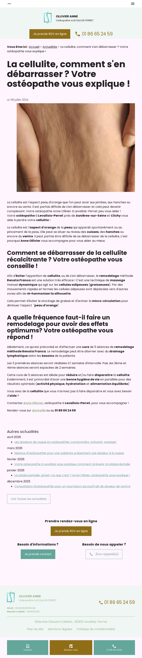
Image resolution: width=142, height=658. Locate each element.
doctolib (38, 410)
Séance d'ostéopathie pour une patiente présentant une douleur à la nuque (69, 453)
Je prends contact (38, 554)
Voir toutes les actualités (29, 499)
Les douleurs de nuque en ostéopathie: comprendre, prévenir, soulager (65, 442)
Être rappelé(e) (104, 554)
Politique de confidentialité (96, 629)
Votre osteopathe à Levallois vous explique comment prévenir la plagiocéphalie (72, 464)
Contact (27, 649)
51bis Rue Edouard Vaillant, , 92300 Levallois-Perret (71, 622)
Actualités (50, 47)
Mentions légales (60, 629)
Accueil (34, 47)
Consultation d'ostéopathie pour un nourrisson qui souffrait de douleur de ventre (72, 486)
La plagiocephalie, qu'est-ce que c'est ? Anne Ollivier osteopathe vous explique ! (72, 475)
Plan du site (35, 629)
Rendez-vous (71, 649)
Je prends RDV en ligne (50, 34)
